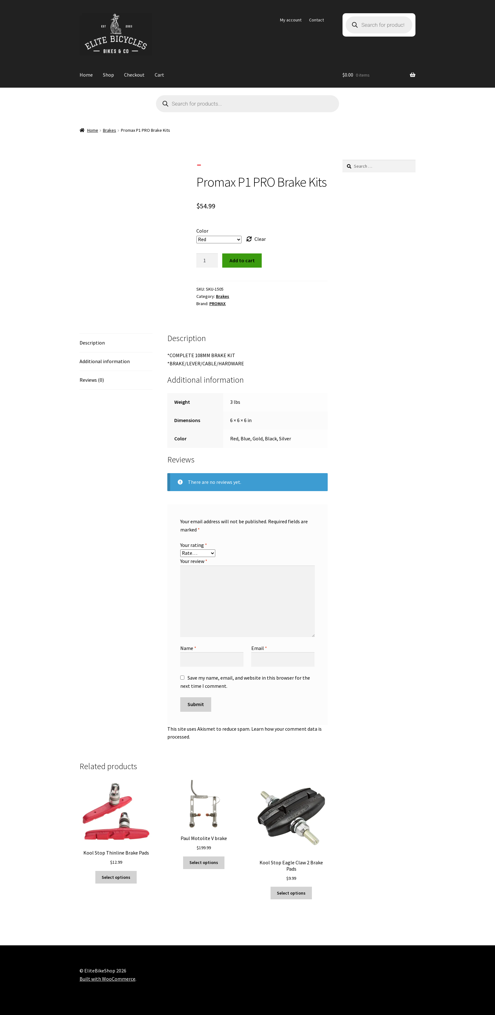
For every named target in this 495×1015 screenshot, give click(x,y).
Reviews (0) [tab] (92, 380)
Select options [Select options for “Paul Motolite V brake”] (203, 862)
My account (290, 20)
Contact (316, 20)
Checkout (134, 75)
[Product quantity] (207, 260)
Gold (258, 438)
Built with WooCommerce (107, 979)
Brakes (109, 130)
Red (234, 438)
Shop (108, 75)
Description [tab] (92, 342)
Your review (193, 561)
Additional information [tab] (105, 361)
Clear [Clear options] (260, 239)
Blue (245, 438)
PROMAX (217, 303)
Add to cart (242, 260)
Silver (285, 438)
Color (202, 231)
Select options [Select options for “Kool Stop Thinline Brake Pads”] (116, 877)
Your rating (193, 545)
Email (259, 648)
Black (271, 438)
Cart (159, 75)
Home (86, 75)
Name (188, 648)
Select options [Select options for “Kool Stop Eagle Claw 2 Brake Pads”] (291, 893)
